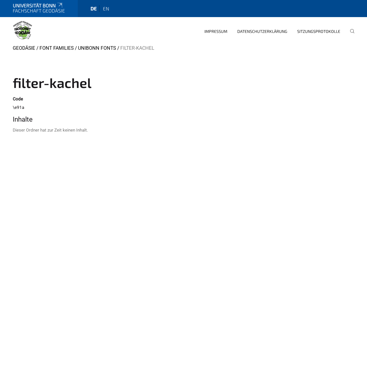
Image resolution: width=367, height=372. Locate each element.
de (93, 8)
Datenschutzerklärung (262, 31)
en (106, 8)
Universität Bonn (38, 5)
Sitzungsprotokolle (318, 31)
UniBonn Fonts (97, 48)
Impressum (215, 31)
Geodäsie (24, 48)
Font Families (57, 48)
